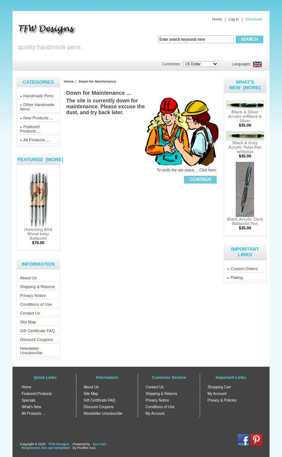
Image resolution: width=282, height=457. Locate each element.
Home (217, 19)
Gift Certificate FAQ (37, 331)
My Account (154, 413)
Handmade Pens (37, 96)
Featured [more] (40, 159)
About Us (28, 278)
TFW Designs (58, 444)
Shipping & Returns (37, 286)
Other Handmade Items (37, 106)
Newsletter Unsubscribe (31, 350)
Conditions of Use (36, 304)
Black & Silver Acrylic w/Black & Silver (245, 114)
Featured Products (37, 394)
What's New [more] (245, 84)
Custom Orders (242, 268)
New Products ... (36, 118)
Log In (233, 19)
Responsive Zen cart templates (46, 448)
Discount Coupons (36, 339)
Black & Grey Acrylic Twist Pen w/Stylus (245, 145)
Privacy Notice (33, 295)
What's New (31, 407)
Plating (235, 277)
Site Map (28, 322)
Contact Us (30, 313)
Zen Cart (99, 444)
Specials (29, 400)
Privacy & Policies (221, 400)
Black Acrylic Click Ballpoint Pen (245, 219)
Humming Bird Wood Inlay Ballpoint (38, 232)
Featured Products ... (30, 128)
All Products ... (35, 140)
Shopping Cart (219, 387)
